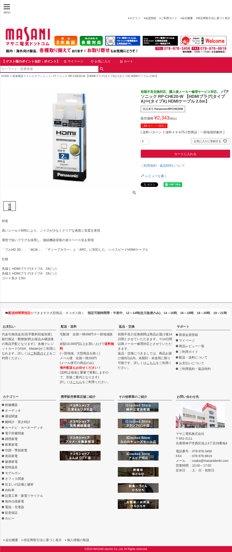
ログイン (135, 18)
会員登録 (150, 18)
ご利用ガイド (169, 18)
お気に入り (101, 61)
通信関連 (11, 416)
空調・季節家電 (16, 450)
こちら (77, 382)
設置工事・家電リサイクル (24, 496)
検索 (101, 69)
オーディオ (13, 410)
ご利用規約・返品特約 (195, 369)
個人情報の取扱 (78, 540)
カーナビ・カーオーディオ (24, 427)
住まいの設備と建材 (19, 484)
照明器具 (11, 467)
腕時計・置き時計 (17, 422)
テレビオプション (37, 76)
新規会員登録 (188, 335)
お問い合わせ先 (188, 397)
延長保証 (11, 513)
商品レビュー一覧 (191, 346)
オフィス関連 (14, 478)
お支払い (9, 326)
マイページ (73, 61)
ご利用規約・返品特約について (163, 165)
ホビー (9, 518)
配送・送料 (69, 326)
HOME (5, 76)
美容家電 (11, 456)
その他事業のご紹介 (133, 397)
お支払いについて (191, 363)
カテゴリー (11, 397)
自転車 (9, 490)
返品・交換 (127, 326)
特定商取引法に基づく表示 (214, 18)
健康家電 (11, 461)
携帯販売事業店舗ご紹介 (78, 397)
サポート (183, 326)
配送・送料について (193, 357)
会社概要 (187, 18)
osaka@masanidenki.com (210, 461)
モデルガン (13, 473)
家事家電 (11, 444)
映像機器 (17, 76)
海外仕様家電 (14, 501)
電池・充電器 (14, 507)
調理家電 (11, 439)
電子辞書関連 (14, 433)
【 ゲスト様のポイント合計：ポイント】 (31, 61)
